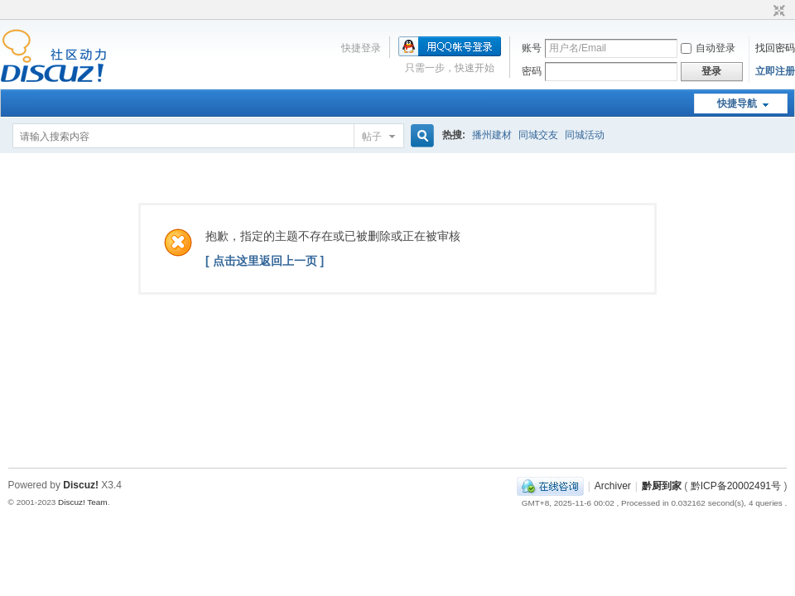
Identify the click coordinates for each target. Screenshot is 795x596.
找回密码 (775, 48)
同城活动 (585, 135)
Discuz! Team (83, 502)
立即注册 (775, 71)
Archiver (613, 486)
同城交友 (538, 135)
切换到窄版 (777, 11)
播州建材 (492, 135)
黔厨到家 (662, 486)
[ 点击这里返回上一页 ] (264, 260)
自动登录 (708, 48)
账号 (532, 48)
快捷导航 (737, 103)
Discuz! (81, 485)
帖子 (372, 136)
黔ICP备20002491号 (736, 486)
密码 (532, 71)
